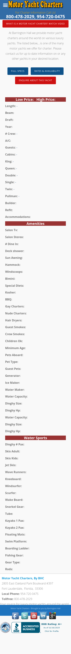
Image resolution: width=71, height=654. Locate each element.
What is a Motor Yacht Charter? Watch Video (35, 23)
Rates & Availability (47, 71)
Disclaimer (42, 612)
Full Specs (17, 71)
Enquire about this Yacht (35, 80)
